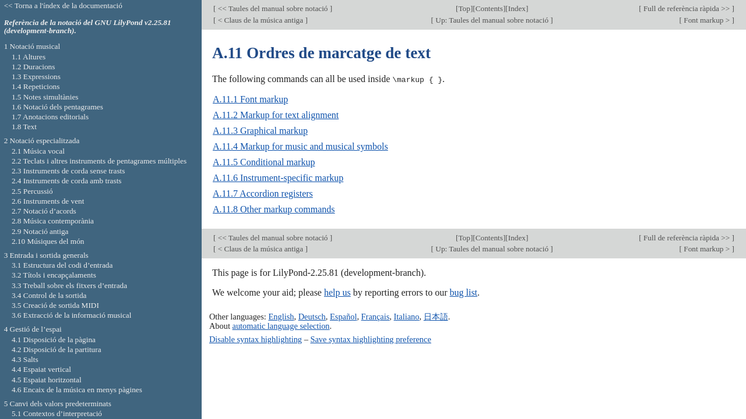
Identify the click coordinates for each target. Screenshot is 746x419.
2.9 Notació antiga (40, 231)
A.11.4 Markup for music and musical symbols (300, 146)
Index (517, 8)
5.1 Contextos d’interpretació (57, 413)
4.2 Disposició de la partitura (56, 349)
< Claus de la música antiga (260, 20)
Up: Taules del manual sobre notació (492, 20)
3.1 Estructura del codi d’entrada (62, 265)
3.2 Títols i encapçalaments (54, 275)
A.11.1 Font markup (250, 99)
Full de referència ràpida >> (687, 8)
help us (337, 292)
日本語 (436, 316)
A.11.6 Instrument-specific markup (278, 178)
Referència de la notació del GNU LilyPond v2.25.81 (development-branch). (87, 26)
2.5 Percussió (32, 191)
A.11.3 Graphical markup (260, 131)
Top (464, 8)
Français (375, 316)
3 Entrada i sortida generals (46, 255)
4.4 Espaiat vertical (41, 369)
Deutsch (312, 316)
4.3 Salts (25, 359)
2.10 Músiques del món (48, 241)
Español (343, 316)
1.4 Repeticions (36, 86)
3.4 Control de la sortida (49, 295)
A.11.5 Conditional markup (264, 162)
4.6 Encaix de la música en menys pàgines (77, 389)
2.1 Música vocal (38, 151)
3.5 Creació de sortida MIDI (55, 305)
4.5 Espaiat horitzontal (47, 379)
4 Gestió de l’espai (33, 329)
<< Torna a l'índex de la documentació (63, 5)
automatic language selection (281, 325)
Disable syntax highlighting (255, 338)
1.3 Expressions (36, 76)
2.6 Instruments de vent (48, 201)
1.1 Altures (28, 56)
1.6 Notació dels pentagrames (57, 106)
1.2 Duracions (33, 66)
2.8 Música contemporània (53, 220)
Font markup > (707, 20)
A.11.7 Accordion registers (263, 193)
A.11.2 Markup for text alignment (276, 115)
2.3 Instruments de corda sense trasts (68, 170)
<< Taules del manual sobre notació (272, 8)
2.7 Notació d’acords (44, 211)
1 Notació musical (32, 46)
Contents (489, 8)
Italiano (407, 316)
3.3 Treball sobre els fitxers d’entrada (69, 285)
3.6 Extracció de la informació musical (72, 315)
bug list (463, 292)
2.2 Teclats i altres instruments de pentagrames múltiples (99, 161)
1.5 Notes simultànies (45, 97)
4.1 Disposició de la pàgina (54, 339)
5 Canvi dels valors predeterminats (57, 403)
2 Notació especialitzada (42, 140)
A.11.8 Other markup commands (274, 209)
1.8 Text (24, 126)
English (281, 316)
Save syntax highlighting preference (370, 338)
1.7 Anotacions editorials (50, 116)
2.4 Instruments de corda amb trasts (67, 180)
